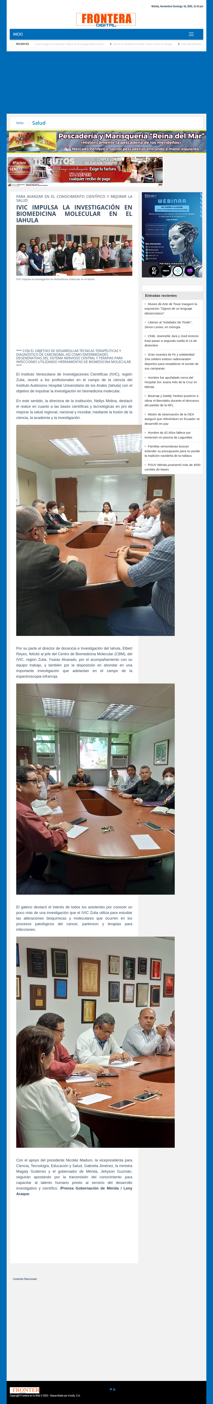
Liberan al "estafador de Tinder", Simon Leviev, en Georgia (144, 44)
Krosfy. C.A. (74, 1395)
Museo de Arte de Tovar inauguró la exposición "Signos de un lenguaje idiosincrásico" (62, 44)
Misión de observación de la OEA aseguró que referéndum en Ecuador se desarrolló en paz (172, 419)
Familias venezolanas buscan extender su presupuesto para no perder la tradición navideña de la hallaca (172, 451)
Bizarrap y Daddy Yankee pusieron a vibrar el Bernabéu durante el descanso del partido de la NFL (172, 400)
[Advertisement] (106, 82)
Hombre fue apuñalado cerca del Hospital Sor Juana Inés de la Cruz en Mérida (171, 382)
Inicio (18, 34)
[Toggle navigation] (191, 34)
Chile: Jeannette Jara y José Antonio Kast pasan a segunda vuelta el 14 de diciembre (172, 340)
